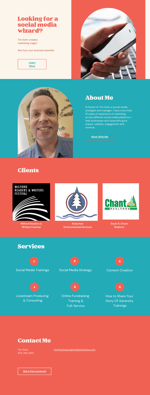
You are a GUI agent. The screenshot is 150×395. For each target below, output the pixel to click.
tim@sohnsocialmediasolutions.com (74, 349)
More (32, 66)
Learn (32, 62)
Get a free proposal (34, 371)
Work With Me (99, 136)
